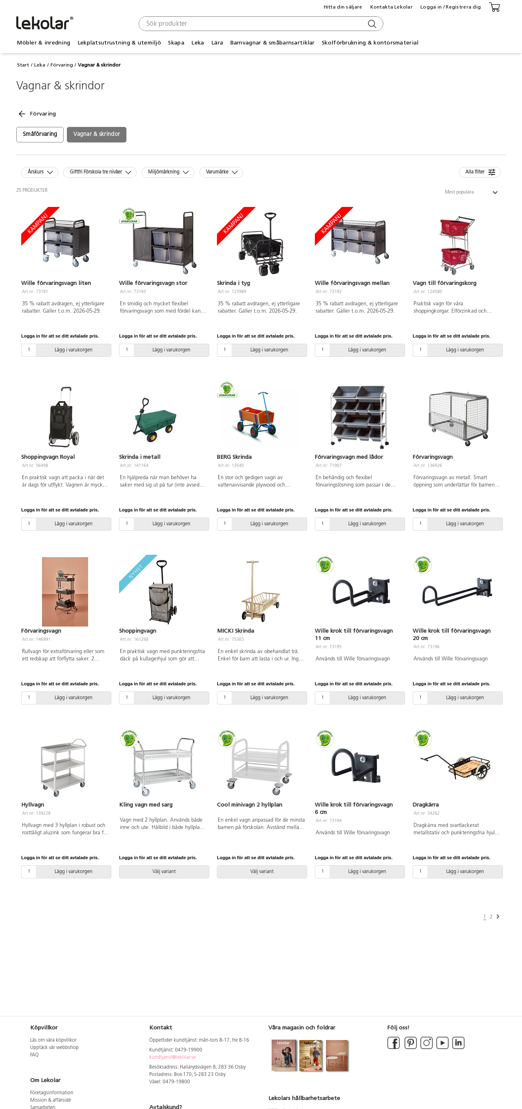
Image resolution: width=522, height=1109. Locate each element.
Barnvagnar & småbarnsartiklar (272, 42)
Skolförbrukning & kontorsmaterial (370, 42)
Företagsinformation (51, 1093)
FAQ (34, 1055)
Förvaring (62, 65)
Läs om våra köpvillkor (53, 1040)
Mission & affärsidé (50, 1100)
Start (23, 65)
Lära (217, 42)
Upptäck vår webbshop (54, 1047)
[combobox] (260, 24)
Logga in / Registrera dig (450, 7)
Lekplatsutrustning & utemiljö (119, 42)
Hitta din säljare (343, 7)
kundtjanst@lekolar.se (172, 1057)
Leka (197, 42)
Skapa (176, 42)
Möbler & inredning (43, 42)
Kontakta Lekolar (391, 7)
